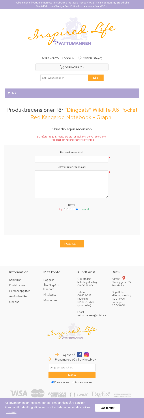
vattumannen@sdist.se (91, 315)
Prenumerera (62, 382)
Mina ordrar (50, 300)
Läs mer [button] (11, 412)
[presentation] (72, 222)
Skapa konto (50, 58)
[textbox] (64, 78)
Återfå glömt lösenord (51, 287)
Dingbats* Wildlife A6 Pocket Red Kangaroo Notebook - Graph (84, 113)
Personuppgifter (19, 291)
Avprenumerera (84, 382)
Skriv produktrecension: (72, 167)
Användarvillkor (18, 296)
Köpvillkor (15, 280)
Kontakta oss (17, 285)
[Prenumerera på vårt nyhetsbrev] (72, 367)
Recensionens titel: (72, 152)
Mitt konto (49, 294)
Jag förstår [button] (107, 407)
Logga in (68, 58)
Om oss (14, 302)
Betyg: (72, 205)
